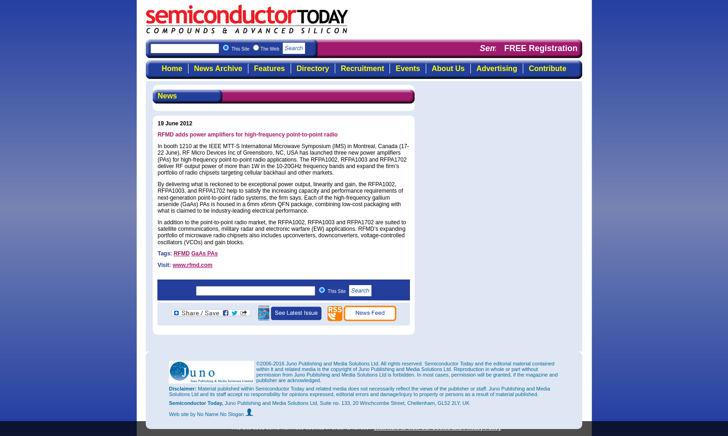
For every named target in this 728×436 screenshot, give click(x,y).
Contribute (547, 68)
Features (269, 68)
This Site (350, 291)
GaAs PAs (204, 253)
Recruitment (362, 68)
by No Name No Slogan (222, 414)
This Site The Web (268, 49)
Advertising (496, 68)
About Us (448, 68)
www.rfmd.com (193, 265)
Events (408, 68)
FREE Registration (541, 48)
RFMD (182, 253)
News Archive (218, 68)
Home (172, 68)
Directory (313, 68)
